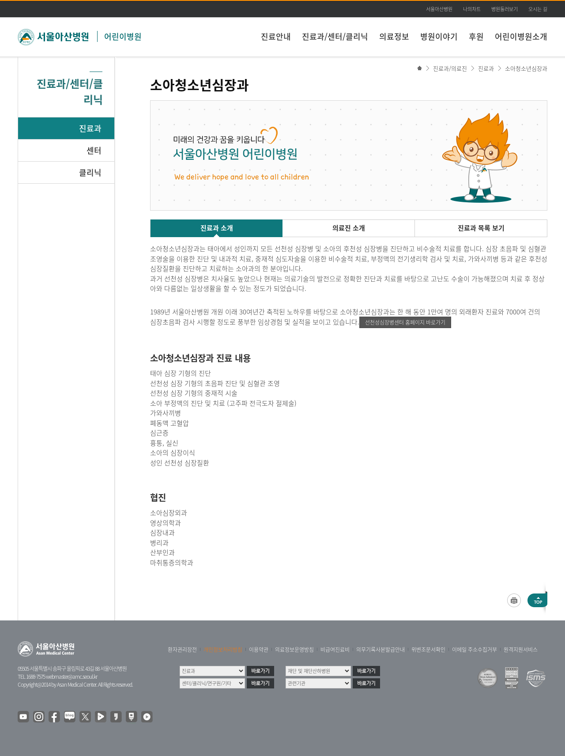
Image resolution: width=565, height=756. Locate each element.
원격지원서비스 (521, 650)
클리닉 (90, 172)
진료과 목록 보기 (481, 228)
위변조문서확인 (428, 650)
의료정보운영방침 (294, 650)
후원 (476, 36)
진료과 (90, 128)
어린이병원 (123, 36)
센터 (94, 150)
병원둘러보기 (504, 9)
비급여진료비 (335, 650)
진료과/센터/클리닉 (335, 36)
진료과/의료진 (450, 68)
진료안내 (276, 36)
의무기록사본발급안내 (380, 650)
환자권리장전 (182, 650)
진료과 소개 (216, 228)
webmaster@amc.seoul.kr (71, 676)
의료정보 (394, 36)
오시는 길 (537, 9)
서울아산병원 (439, 9)
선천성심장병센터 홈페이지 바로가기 (405, 322)
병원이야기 (439, 36)
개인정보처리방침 (222, 650)
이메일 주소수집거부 (474, 650)
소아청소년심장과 (526, 68)
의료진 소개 (348, 228)
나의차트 (472, 9)
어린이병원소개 (521, 36)
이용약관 (258, 650)
